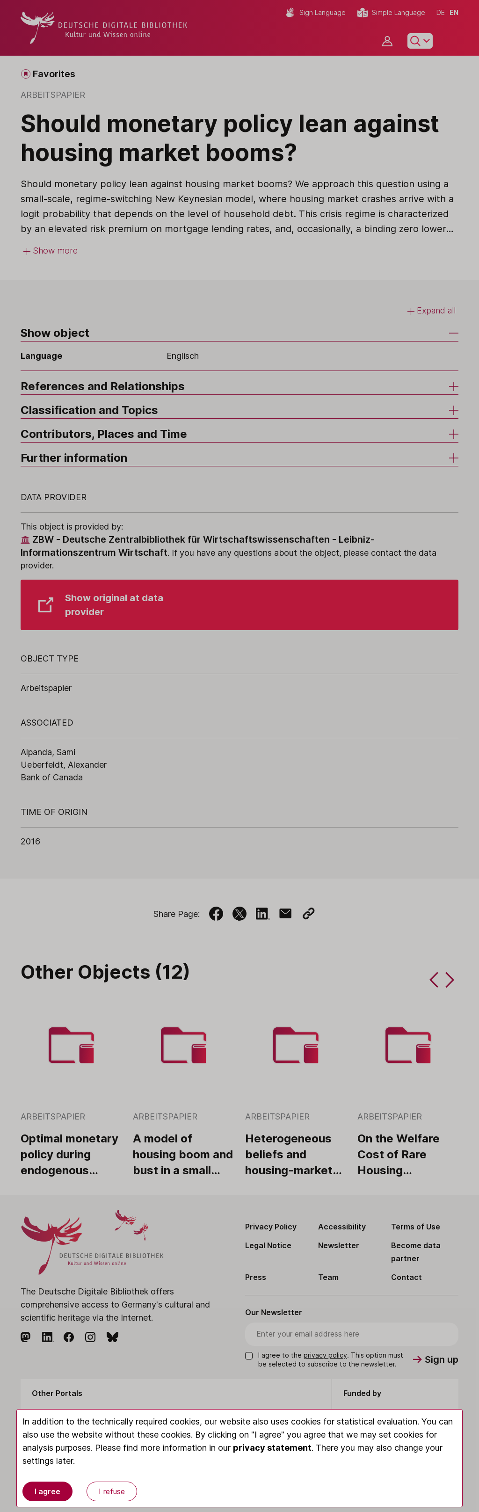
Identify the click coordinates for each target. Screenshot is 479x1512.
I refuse (112, 1491)
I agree (47, 1491)
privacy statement (272, 1448)
